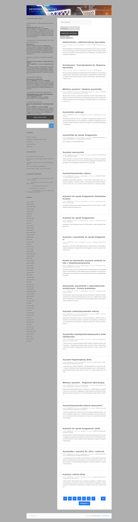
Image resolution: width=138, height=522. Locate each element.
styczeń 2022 (30, 225)
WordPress (106, 515)
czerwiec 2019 (30, 277)
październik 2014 (31, 331)
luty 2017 (29, 317)
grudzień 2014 (30, 329)
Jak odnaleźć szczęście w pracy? (35, 156)
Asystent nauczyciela (34, 102)
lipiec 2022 (29, 213)
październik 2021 (31, 232)
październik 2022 (31, 206)
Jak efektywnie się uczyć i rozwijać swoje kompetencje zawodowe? (40, 191)
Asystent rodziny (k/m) (74, 474)
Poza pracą (29, 141)
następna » (84, 503)
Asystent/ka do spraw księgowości (39, 92)
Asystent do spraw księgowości (78, 218)
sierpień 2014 (30, 334)
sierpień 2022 (30, 211)
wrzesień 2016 (30, 322)
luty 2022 (29, 223)
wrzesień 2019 (30, 272)
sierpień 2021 (30, 237)
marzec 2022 (30, 220)
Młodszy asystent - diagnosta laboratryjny (84, 382)
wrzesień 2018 (30, 294)
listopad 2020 (30, 251)
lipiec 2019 (29, 275)
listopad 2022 (30, 204)
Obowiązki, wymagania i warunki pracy (37, 139)
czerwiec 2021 (30, 242)
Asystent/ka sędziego (34, 77)
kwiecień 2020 (30, 263)
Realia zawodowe (31, 144)
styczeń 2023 (30, 202)
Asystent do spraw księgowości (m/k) (81, 428)
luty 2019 (29, 282)
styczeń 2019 (30, 284)
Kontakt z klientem (31, 137)
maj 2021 (29, 244)
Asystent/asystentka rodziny (77, 173)
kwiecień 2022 (30, 218)
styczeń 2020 (30, 268)
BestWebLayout (96, 515)
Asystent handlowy (101, 10)
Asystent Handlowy (43, 9)
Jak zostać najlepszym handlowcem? (36, 166)
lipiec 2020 (29, 258)
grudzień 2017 (30, 315)
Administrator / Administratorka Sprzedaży (40, 24)
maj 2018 (29, 303)
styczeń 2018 (30, 312)
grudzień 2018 (30, 286)
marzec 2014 (30, 338)
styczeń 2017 (30, 319)
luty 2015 (29, 324)
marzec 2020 (30, 265)
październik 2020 (31, 253)
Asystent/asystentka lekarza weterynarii (82, 405)
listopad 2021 (30, 230)
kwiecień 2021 (30, 246)
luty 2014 (29, 341)
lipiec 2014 (29, 336)
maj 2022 (29, 216)
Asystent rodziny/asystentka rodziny (81, 311)
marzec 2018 (30, 308)
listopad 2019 (30, 270)
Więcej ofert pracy (40, 117)
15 (103, 498)
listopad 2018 (30, 289)
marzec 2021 (30, 249)
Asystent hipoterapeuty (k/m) (77, 360)
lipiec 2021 (29, 239)
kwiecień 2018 (30, 305)
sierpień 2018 (30, 296)
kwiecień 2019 (30, 279)
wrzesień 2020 (30, 256)
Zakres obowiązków (83, 10)
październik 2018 (31, 291)
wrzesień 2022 (30, 209)
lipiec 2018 (29, 298)
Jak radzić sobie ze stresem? (40, 186)
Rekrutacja (29, 146)
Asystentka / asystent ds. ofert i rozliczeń (83, 451)
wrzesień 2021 (30, 235)
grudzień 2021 (30, 227)
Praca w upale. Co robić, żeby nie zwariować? (39, 168)
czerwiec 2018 (30, 301)
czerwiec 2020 (30, 260)
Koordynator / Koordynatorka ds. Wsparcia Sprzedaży (40, 41)
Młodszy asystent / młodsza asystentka (40, 58)
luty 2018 (29, 310)
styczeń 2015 (30, 327)
